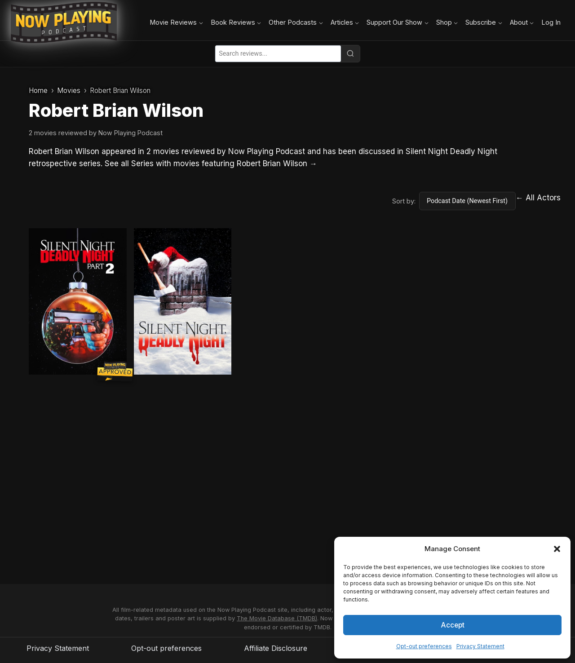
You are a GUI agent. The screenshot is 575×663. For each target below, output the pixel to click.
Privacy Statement (480, 646)
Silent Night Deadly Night (451, 151)
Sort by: (404, 201)
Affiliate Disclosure (275, 648)
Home (38, 90)
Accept (452, 624)
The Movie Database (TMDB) (277, 618)
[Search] (350, 53)
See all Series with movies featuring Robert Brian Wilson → (211, 163)
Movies (68, 90)
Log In (551, 22)
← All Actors (538, 197)
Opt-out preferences (424, 646)
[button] (557, 548)
